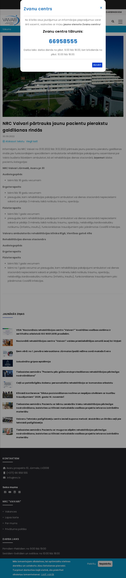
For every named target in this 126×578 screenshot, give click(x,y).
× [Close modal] (101, 8)
